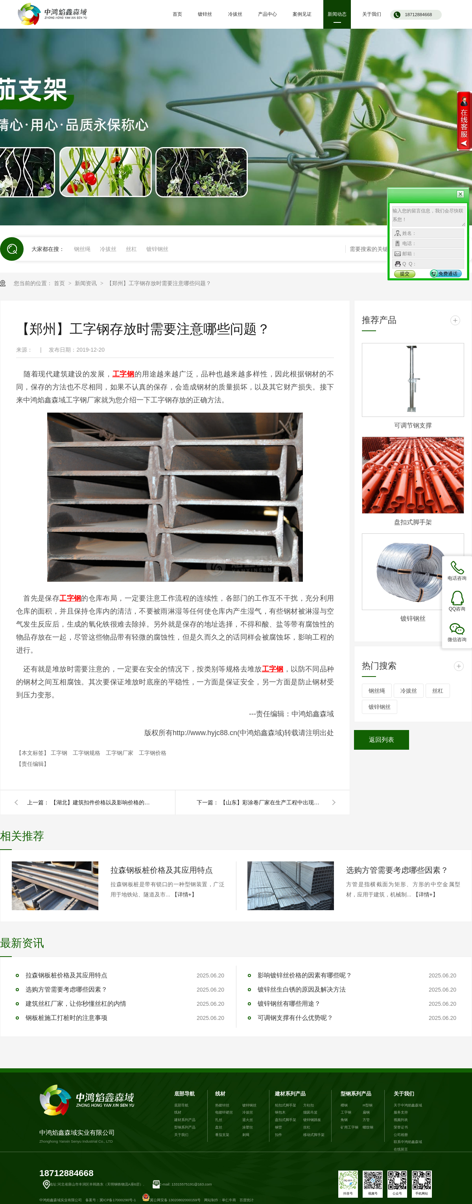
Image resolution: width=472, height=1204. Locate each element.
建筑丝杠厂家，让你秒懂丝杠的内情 (76, 1003)
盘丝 (218, 1127)
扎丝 (218, 1120)
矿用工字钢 (349, 1127)
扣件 (278, 1135)
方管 (366, 1120)
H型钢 (367, 1105)
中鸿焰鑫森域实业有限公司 (88, 1114)
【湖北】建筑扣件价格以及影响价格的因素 (102, 802)
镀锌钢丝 (157, 249)
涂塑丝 (247, 1127)
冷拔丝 (108, 249)
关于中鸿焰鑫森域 (408, 1105)
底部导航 (184, 1094)
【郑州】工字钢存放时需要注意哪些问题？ (159, 283)
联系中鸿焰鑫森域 (408, 1142)
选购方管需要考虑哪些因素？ (397, 870)
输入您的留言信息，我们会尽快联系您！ (429, 216)
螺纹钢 (368, 1127)
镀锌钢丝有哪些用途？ (289, 1003)
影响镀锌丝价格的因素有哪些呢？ (305, 975)
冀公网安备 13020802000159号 (171, 1200)
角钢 (344, 1120)
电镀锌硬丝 (224, 1112)
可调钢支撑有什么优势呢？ (295, 1017)
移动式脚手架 (313, 1135)
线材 (177, 1112)
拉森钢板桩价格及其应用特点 (162, 870)
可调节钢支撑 (413, 425)
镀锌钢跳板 (312, 1120)
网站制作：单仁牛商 (220, 1200)
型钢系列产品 (184, 1127)
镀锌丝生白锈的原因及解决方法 (302, 989)
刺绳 (245, 1135)
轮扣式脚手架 (285, 1105)
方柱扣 (308, 1105)
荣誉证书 (401, 1127)
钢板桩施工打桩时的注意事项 (66, 1017)
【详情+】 (184, 894)
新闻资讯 (86, 283)
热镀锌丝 (222, 1105)
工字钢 (60, 753)
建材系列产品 (184, 1120)
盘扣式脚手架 (413, 522)
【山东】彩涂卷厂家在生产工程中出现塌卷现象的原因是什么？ (271, 802)
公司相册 (401, 1135)
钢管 (278, 1127)
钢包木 (280, 1112)
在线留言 (401, 1149)
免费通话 (448, 274)
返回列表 (381, 739)
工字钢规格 (87, 753)
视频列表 (401, 1120)
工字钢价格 (152, 753)
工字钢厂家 (120, 753)
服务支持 (401, 1112)
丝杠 (131, 249)
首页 (60, 283)
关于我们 (181, 1135)
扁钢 (366, 1112)
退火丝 (247, 1120)
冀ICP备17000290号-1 (118, 1200)
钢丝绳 (82, 249)
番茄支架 (222, 1135)
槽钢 (344, 1105)
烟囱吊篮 (310, 1112)
